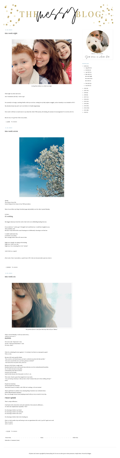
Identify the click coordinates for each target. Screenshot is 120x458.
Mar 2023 (87, 74)
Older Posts (75, 437)
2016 (85, 99)
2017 (85, 97)
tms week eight (11, 33)
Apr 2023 (87, 72)
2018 (85, 95)
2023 (85, 66)
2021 (85, 90)
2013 (85, 105)
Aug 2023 (87, 68)
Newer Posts (8, 437)
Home (41, 437)
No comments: (14, 121)
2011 (85, 110)
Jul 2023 (87, 70)
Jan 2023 (87, 85)
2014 (85, 103)
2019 (85, 92)
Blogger (89, 453)
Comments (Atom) (15, 440)
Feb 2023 (87, 83)
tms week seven (11, 131)
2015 (85, 101)
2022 (85, 88)
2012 (85, 108)
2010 (85, 112)
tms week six (10, 276)
